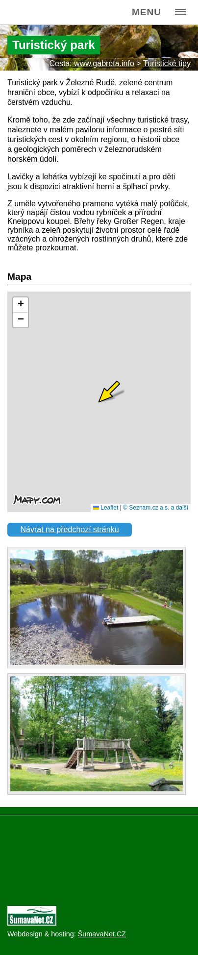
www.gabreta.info (104, 63)
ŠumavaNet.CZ (102, 934)
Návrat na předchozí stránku (70, 529)
